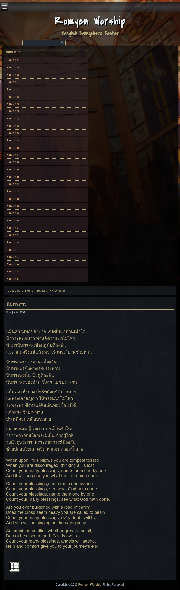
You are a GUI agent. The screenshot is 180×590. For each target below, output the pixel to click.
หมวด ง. (14, 82)
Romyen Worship (90, 21)
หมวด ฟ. (14, 206)
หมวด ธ (14, 155)
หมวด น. (14, 162)
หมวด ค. (14, 74)
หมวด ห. (14, 264)
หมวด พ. (14, 198)
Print (9, 312)
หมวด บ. (14, 169)
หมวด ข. (14, 67)
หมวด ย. (14, 227)
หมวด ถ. (14, 140)
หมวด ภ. (14, 213)
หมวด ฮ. (14, 278)
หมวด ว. (14, 249)
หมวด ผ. (14, 184)
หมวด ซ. (14, 111)
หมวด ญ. (14, 118)
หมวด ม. (14, 220)
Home (29, 290)
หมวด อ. (14, 271)
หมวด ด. (14, 125)
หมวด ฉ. (14, 96)
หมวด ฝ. (14, 191)
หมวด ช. (14, 104)
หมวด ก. (14, 60)
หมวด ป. (14, 176)
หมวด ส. (14, 257)
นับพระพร (16, 304)
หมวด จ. (14, 89)
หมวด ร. (14, 235)
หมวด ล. (14, 242)
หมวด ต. (14, 133)
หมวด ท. (14, 147)
